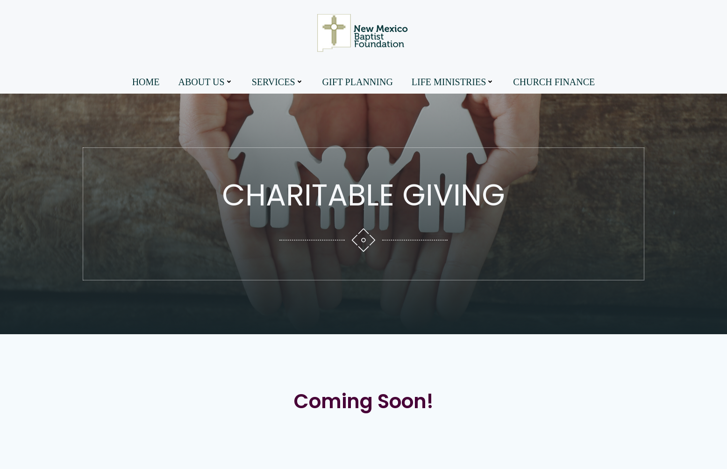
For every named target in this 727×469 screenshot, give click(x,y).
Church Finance (554, 82)
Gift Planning (357, 82)
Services (278, 82)
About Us (205, 82)
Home (146, 82)
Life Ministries (453, 82)
